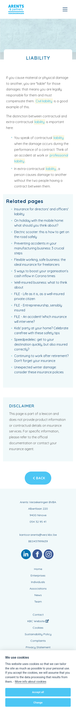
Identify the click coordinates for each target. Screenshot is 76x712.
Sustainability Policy (38, 634)
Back (39, 478)
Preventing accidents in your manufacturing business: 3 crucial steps (39, 248)
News (38, 595)
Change (38, 702)
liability (39, 122)
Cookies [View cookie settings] (38, 627)
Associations (38, 588)
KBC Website (38, 621)
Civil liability (44, 101)
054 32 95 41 (38, 522)
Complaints (38, 641)
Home (38, 569)
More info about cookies (30, 681)
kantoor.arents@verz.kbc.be (38, 535)
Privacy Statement (38, 647)
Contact (38, 614)
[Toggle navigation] (65, 9)
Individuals (38, 582)
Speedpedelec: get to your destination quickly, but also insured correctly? (40, 344)
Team (38, 601)
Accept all (38, 692)
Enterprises (38, 575)
